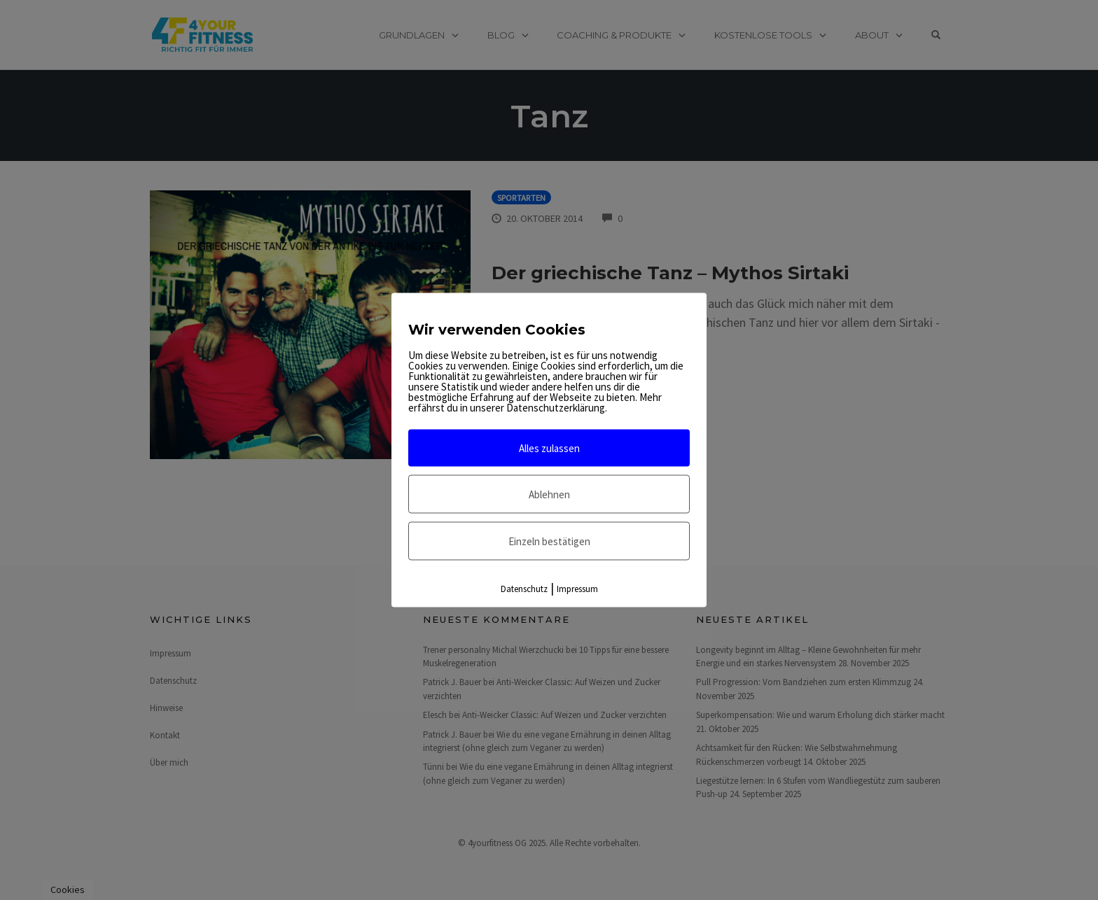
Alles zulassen (549, 448)
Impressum (577, 589)
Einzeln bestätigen (549, 541)
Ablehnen (549, 494)
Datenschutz (524, 589)
